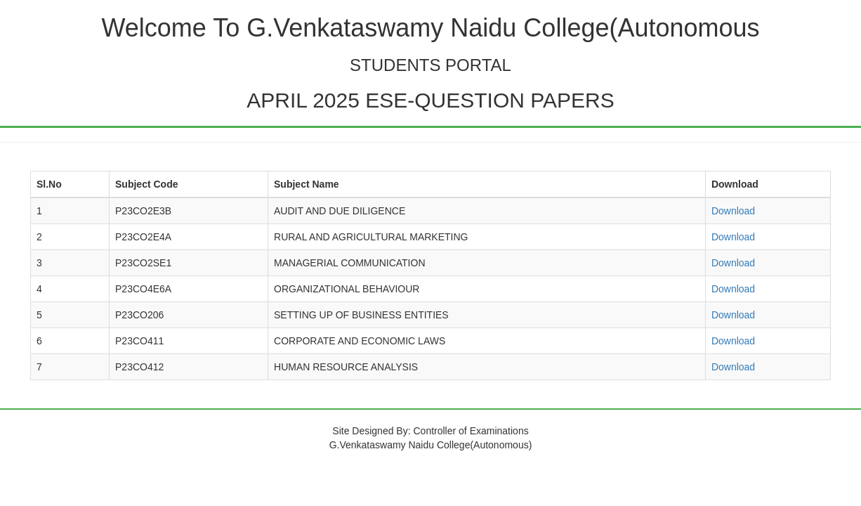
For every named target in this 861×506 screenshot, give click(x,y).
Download (733, 210)
